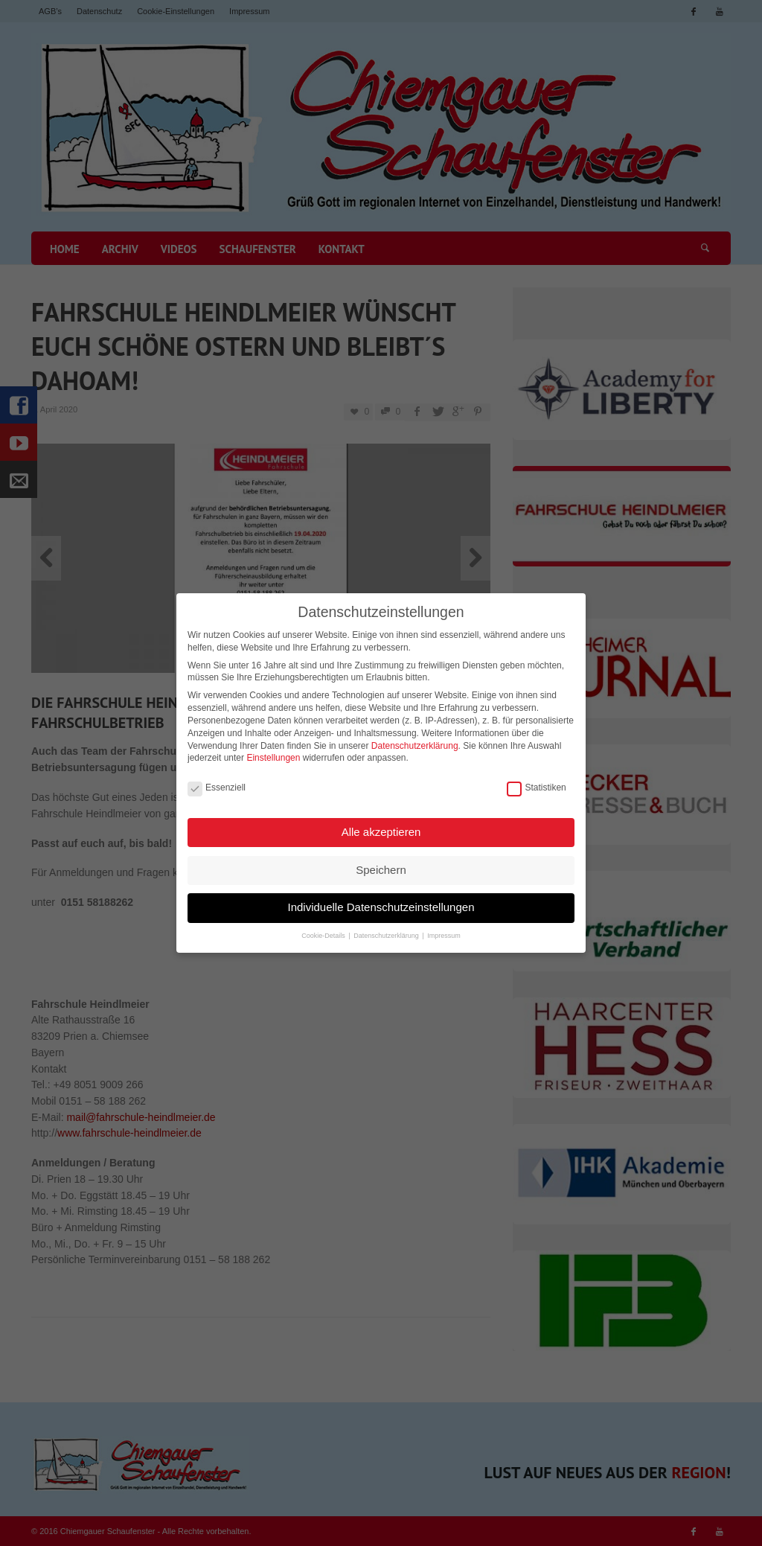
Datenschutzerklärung (414, 742)
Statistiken (536, 784)
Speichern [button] (381, 866)
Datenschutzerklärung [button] (386, 932)
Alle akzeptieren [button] (381, 828)
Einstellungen (273, 754)
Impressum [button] (444, 932)
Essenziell (217, 784)
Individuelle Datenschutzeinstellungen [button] (380, 903)
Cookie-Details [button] (324, 932)
